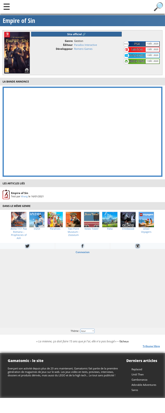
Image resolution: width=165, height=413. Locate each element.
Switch (136, 49)
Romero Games (83, 48)
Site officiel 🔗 (76, 34)
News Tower (92, 228)
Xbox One (137, 61)
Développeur (64, 48)
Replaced (136, 369)
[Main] (6, 6)
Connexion (83, 252)
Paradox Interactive (85, 45)
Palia (110, 228)
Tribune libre (151, 346)
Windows (137, 55)
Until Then (137, 374)
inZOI (37, 228)
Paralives (55, 228)
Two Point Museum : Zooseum (73, 232)
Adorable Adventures (143, 384)
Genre (69, 41)
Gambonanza (139, 379)
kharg (24, 196)
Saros (134, 390)
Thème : (82, 331)
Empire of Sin (19, 21)
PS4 (137, 44)
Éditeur (68, 45)
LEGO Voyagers (146, 230)
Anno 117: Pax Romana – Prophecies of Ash (19, 233)
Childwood (128, 228)
